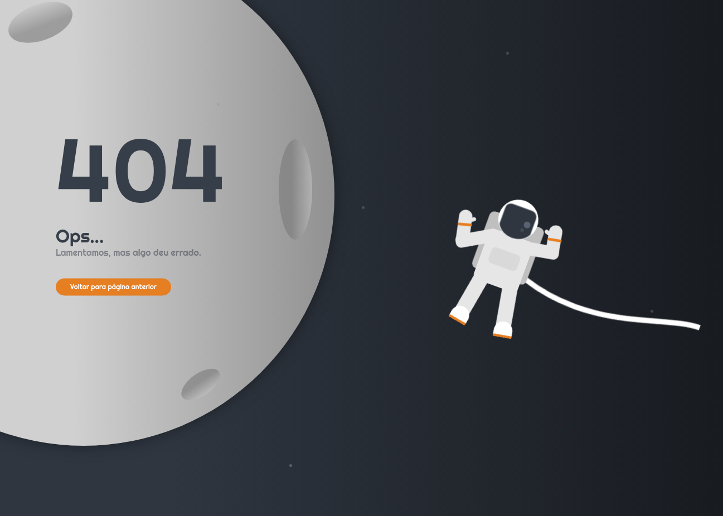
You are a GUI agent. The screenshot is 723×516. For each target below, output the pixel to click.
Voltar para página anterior (113, 287)
